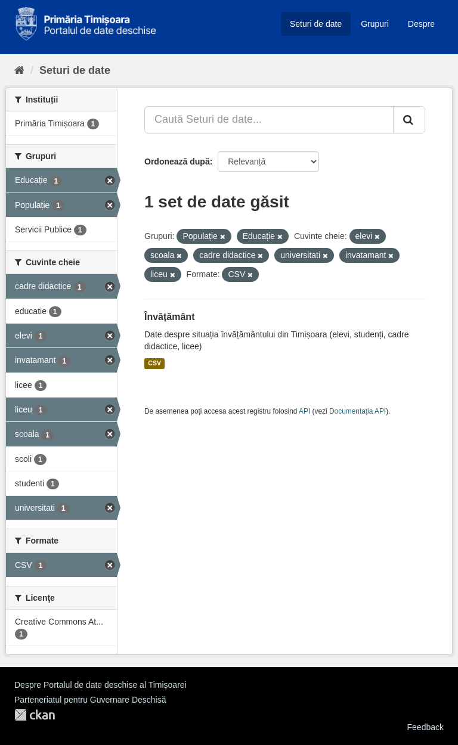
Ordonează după (177, 161)
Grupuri (375, 24)
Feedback (425, 727)
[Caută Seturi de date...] (269, 120)
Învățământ (169, 317)
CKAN (34, 715)
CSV (154, 363)
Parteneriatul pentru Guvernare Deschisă (90, 699)
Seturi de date (316, 24)
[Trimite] (409, 120)
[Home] (19, 70)
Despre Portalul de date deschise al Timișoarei (100, 685)
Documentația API (357, 411)
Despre (421, 24)
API (304, 411)
